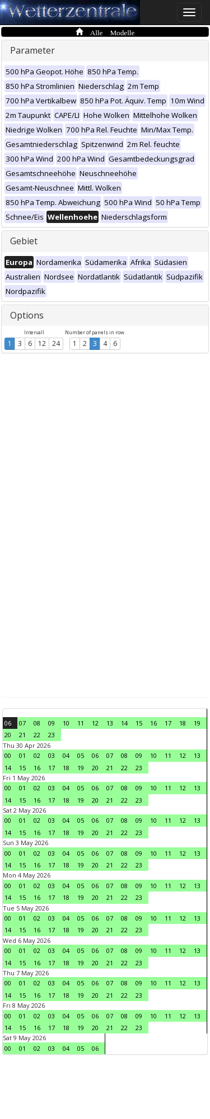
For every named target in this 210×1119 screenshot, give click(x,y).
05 (80, 755)
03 (51, 755)
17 (168, 723)
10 (66, 723)
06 (7, 723)
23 (51, 735)
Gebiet (24, 241)
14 (124, 723)
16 (153, 723)
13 (109, 723)
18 (182, 723)
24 (56, 343)
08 (37, 723)
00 (7, 755)
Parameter (32, 50)
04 (66, 755)
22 (37, 735)
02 (37, 755)
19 (197, 723)
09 (51, 723)
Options (27, 315)
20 (7, 735)
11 (80, 723)
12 (42, 343)
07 (22, 723)
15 (139, 723)
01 (22, 755)
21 (22, 735)
